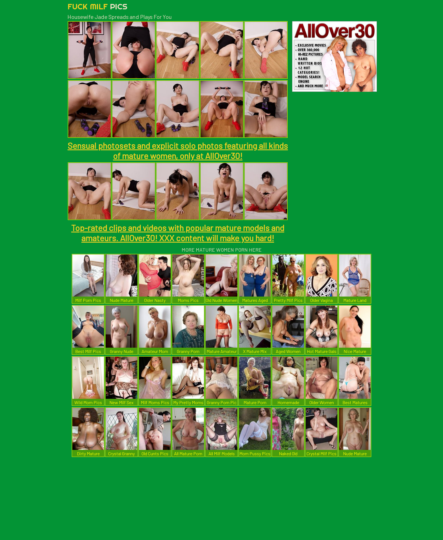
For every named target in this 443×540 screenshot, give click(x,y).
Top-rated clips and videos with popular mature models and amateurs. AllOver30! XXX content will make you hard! (177, 233)
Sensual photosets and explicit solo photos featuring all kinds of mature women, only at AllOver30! (178, 150)
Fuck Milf (97, 6)
